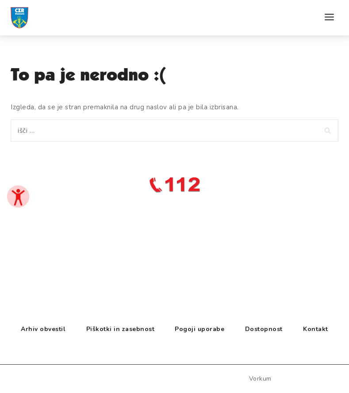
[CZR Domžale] (33, 33)
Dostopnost (264, 329)
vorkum (260, 378)
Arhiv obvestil (43, 329)
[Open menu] (329, 21)
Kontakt (315, 329)
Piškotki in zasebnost (120, 329)
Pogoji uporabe (199, 329)
